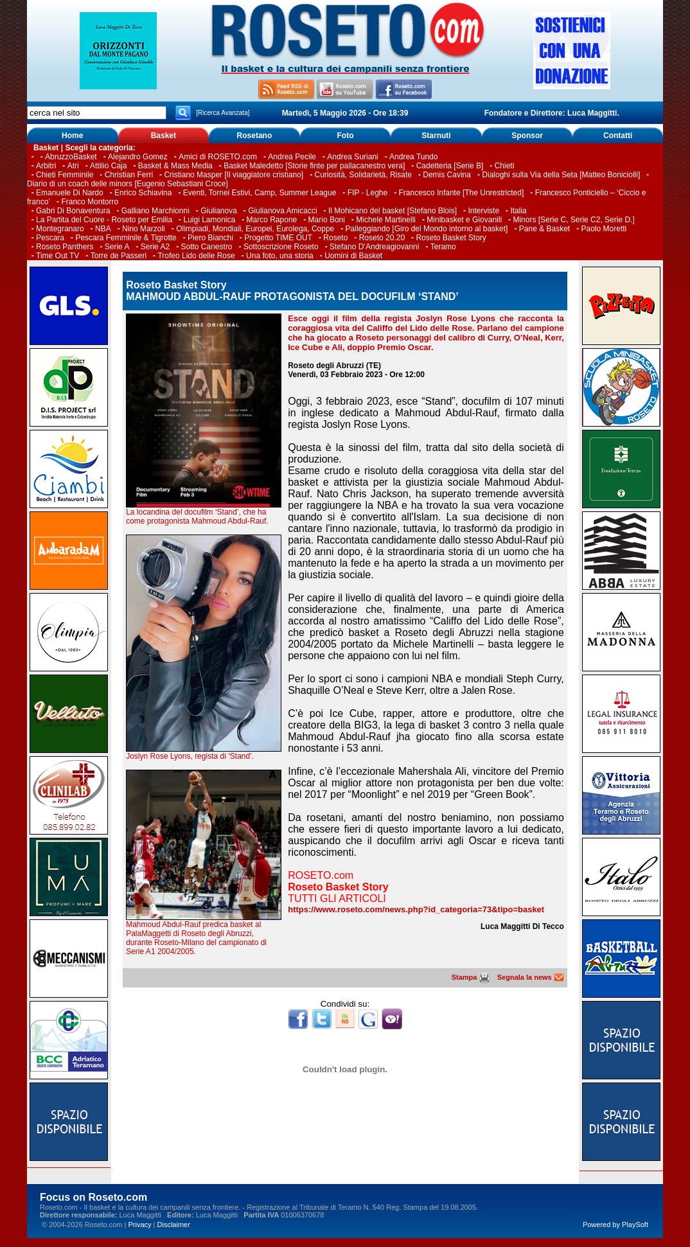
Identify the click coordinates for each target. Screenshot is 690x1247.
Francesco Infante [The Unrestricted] (461, 192)
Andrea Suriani (352, 156)
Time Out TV (57, 255)
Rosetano (254, 135)
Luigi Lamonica (209, 219)
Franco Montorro (89, 201)
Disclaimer (173, 1224)
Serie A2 (155, 246)
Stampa (471, 977)
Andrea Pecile (292, 156)
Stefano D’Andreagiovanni (374, 246)
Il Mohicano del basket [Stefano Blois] (392, 210)
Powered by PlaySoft (615, 1224)
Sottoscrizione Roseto (281, 246)
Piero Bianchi (210, 237)
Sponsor (527, 135)
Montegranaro (60, 228)
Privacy (139, 1224)
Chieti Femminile (64, 174)
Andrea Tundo (413, 156)
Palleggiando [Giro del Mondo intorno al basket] (427, 228)
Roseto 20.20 (382, 237)
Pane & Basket (544, 228)
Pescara (50, 237)
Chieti (505, 165)
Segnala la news (530, 977)
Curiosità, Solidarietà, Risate (363, 174)
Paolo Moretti (604, 228)
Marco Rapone (272, 219)
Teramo (443, 246)
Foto (345, 135)
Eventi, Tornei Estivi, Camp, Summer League (260, 192)
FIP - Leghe (367, 192)
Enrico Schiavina (143, 192)
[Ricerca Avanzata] (222, 112)
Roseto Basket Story (451, 237)
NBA (103, 228)
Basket (163, 135)
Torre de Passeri (118, 255)
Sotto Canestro (207, 246)
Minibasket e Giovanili (464, 219)
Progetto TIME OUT (278, 237)
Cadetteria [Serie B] (450, 165)
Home (72, 135)
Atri (73, 165)
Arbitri (46, 165)
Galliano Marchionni (155, 210)
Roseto (335, 237)
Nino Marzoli (143, 228)
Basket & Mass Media (175, 165)
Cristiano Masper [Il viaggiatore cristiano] (233, 174)
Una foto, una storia (280, 255)
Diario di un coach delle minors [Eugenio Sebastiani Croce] (127, 183)
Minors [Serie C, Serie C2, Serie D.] (573, 219)
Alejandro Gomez (138, 156)
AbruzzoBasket (71, 156)
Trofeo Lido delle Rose (195, 255)
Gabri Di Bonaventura (73, 210)
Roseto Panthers (64, 246)
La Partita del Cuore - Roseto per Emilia (104, 219)
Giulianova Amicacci (283, 210)
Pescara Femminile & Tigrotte (125, 237)
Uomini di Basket (353, 255)
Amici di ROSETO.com (218, 156)
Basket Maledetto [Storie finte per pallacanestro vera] (314, 165)
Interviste (483, 210)
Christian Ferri (129, 174)
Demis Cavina (447, 174)
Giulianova (218, 210)
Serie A (117, 246)
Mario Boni (326, 219)
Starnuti (435, 135)
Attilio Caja (108, 165)
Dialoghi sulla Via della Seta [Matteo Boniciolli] (561, 174)
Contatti (617, 135)
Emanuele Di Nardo (69, 192)
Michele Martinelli (386, 219)
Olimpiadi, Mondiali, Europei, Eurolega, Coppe (255, 228)
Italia (518, 210)
